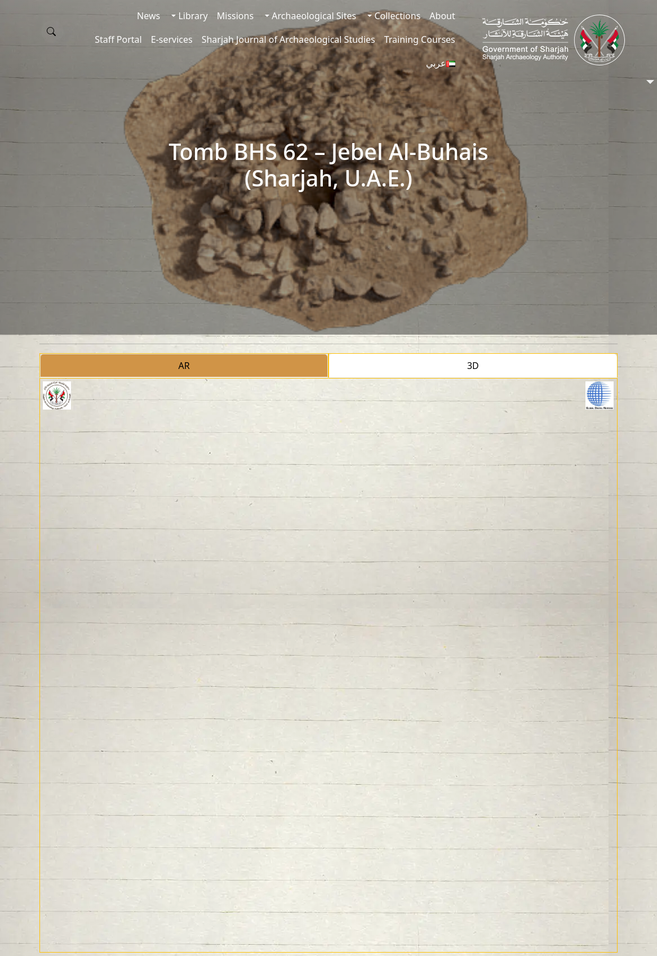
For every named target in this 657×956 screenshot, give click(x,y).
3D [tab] (473, 365)
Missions (235, 16)
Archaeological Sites (312, 16)
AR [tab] (184, 365)
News (148, 16)
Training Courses (419, 39)
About (442, 16)
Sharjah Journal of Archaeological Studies (288, 39)
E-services (172, 39)
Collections (396, 16)
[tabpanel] (328, 665)
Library (192, 16)
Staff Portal (118, 39)
